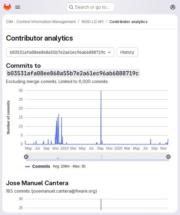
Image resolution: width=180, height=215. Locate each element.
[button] (57, 166)
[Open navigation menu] (17, 7)
